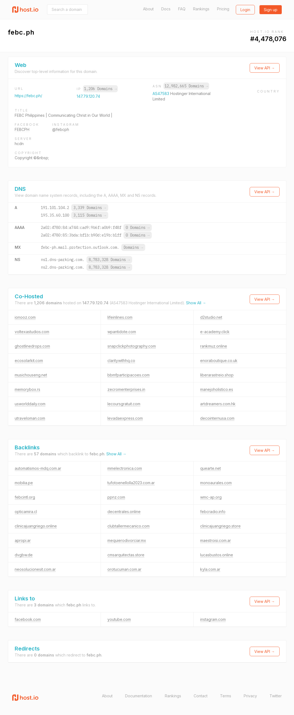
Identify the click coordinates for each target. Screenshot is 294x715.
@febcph (60, 129)
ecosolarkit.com (29, 360)
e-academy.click (215, 331)
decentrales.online (124, 511)
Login (245, 9)
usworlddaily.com (30, 403)
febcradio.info (212, 511)
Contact (201, 695)
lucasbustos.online (216, 555)
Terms (225, 695)
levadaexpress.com (125, 418)
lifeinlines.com (119, 317)
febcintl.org (25, 497)
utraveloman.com (30, 418)
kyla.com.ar (210, 569)
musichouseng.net (31, 375)
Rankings (201, 9)
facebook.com (28, 619)
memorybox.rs (27, 389)
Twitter (276, 695)
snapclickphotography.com (131, 346)
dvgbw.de (24, 555)
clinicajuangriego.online (36, 526)
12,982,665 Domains (186, 86)
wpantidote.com (121, 331)
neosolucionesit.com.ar (35, 569)
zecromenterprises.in (126, 389)
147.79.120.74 (88, 96)
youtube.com (119, 619)
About (148, 9)
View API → (264, 68)
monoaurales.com (216, 482)
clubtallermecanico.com (128, 526)
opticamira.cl (26, 511)
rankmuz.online (213, 346)
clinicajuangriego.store (220, 526)
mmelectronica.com (124, 468)
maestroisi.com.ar (215, 540)
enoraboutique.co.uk (218, 360)
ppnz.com (116, 497)
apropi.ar (23, 540)
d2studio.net (211, 317)
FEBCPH (22, 129)
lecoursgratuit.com (123, 403)
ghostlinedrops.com (32, 346)
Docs (166, 9)
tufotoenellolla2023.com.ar (131, 482)
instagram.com (213, 619)
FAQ (181, 9)
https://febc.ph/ (28, 95)
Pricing (223, 9)
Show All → (196, 302)
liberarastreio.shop (217, 375)
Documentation (138, 695)
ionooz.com (25, 317)
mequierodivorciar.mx (126, 540)
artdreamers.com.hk (218, 403)
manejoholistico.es (216, 389)
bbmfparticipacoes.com (128, 375)
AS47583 (161, 93)
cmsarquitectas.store (125, 555)
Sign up (270, 9)
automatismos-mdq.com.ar (38, 468)
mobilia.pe (24, 482)
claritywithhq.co (121, 360)
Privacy (250, 695)
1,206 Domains (100, 88)
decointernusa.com (217, 418)
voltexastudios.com (32, 331)
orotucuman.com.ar (124, 569)
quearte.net (210, 468)
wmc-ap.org (211, 497)
